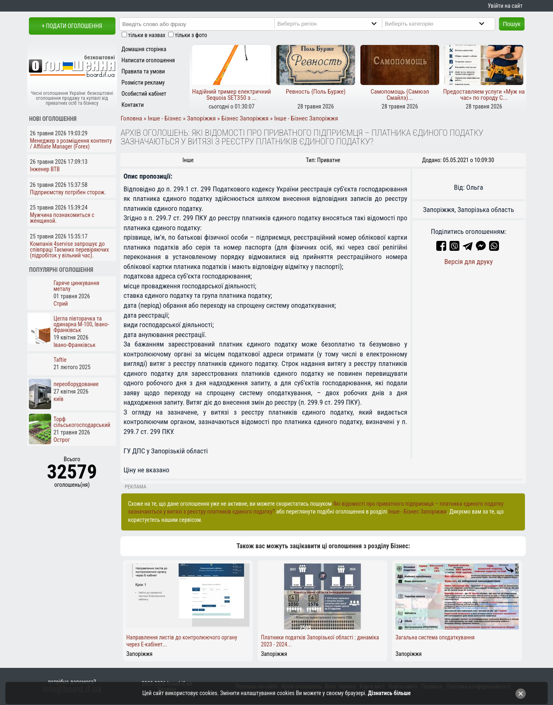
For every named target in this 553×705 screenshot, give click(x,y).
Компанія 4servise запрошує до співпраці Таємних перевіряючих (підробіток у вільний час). (69, 250)
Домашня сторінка (144, 49)
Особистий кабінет (144, 93)
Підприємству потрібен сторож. (68, 192)
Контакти (133, 104)
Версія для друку (468, 261)
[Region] (334, 23)
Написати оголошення (148, 60)
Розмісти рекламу (143, 82)
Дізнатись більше (389, 693)
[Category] (441, 23)
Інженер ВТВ (45, 169)
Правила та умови (143, 71)
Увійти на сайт (505, 5)
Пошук (511, 24)
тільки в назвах (146, 35)
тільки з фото (191, 35)
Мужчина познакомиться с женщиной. (62, 218)
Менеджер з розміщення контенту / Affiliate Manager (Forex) (71, 143)
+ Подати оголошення (72, 26)
